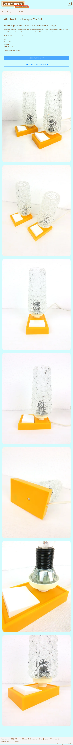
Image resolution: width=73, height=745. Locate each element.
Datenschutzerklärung (35, 739)
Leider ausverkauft (36, 58)
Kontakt (46, 739)
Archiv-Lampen (24, 12)
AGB (11, 739)
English (17, 741)
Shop (3, 12)
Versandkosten (55, 739)
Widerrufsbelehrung (20, 739)
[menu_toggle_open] (70, 4)
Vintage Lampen (12, 12)
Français (10, 741)
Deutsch (4, 741)
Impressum (5, 739)
